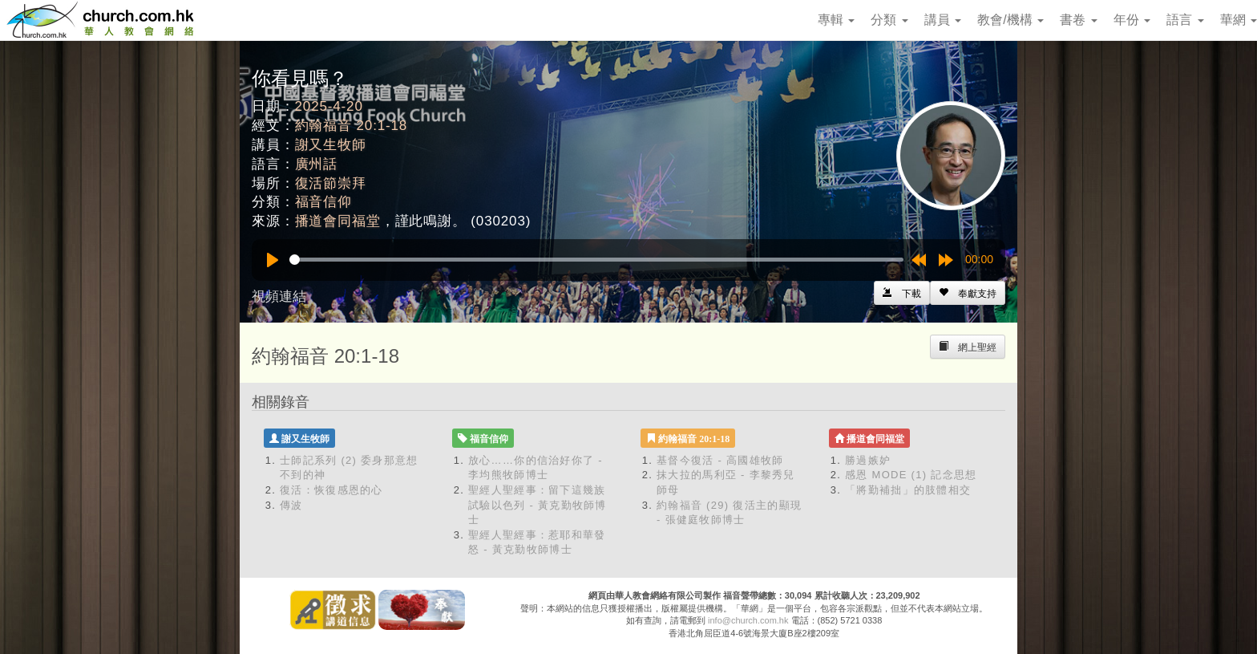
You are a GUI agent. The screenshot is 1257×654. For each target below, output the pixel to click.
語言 (1184, 19)
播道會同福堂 (338, 221)
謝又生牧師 (330, 144)
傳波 (291, 505)
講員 (942, 19)
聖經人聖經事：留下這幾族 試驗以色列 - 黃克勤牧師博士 (537, 505)
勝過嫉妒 (868, 460)
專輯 (836, 19)
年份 (1132, 19)
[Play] (272, 260)
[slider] (596, 259)
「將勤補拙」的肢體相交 (908, 490)
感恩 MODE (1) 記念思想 (911, 475)
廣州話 (316, 164)
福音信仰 (323, 201)
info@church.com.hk (748, 620)
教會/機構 (1010, 19)
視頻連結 (279, 296)
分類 (889, 19)
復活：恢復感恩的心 (331, 490)
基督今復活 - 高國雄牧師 (720, 460)
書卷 (1078, 19)
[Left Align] (967, 293)
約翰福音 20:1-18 (351, 125)
